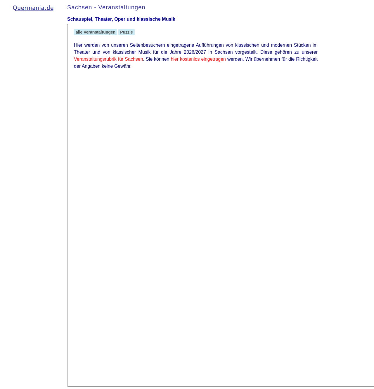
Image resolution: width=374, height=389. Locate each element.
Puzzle (126, 32)
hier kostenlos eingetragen (198, 59)
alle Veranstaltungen (95, 32)
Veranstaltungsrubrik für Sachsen (108, 59)
